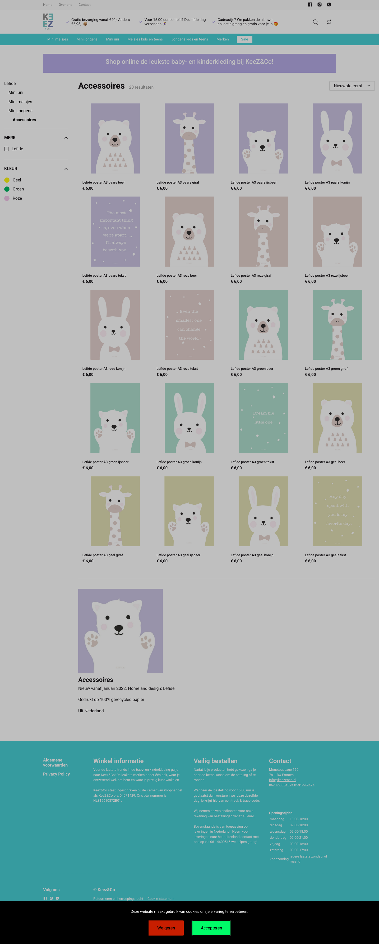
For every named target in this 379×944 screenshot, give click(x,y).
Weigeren (166, 928)
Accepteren (211, 928)
